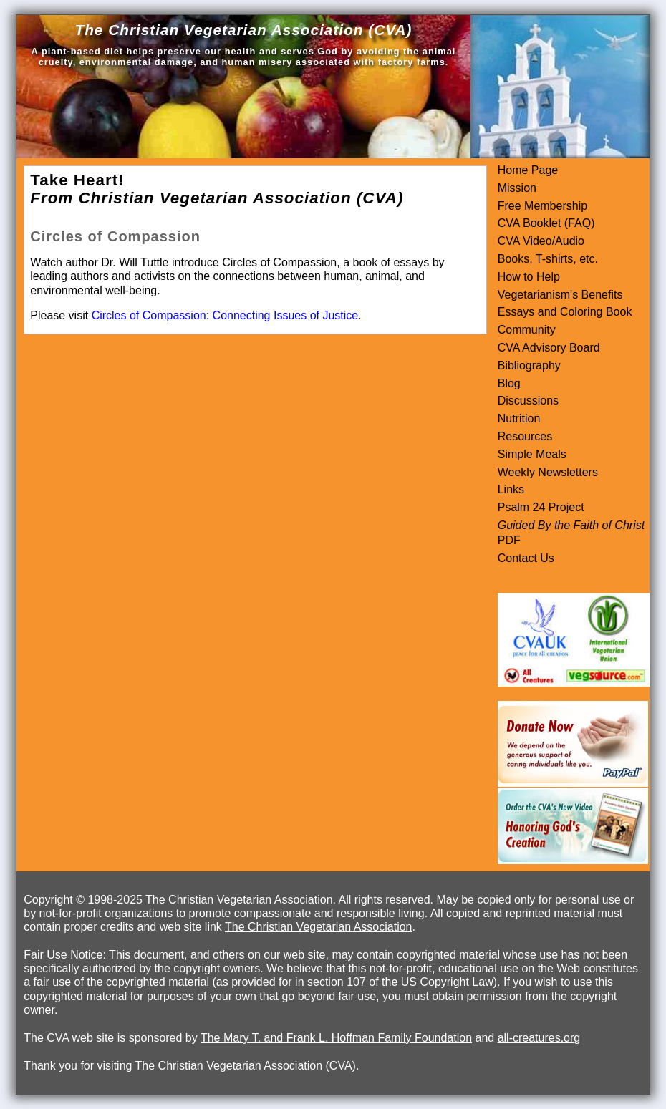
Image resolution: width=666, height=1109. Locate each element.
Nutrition (519, 418)
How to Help (529, 277)
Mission (517, 188)
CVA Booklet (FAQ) (546, 223)
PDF (509, 540)
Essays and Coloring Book (565, 312)
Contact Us (526, 558)
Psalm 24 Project (541, 507)
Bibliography (529, 365)
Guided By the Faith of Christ (571, 525)
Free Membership (542, 206)
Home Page (528, 170)
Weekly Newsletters (548, 472)
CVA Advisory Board (549, 348)
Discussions (528, 400)
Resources (525, 436)
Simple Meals (532, 454)
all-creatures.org (539, 1038)
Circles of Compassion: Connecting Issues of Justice (225, 315)
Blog (509, 383)
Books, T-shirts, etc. (548, 259)
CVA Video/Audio (541, 241)
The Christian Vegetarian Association (318, 927)
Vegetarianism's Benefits (560, 295)
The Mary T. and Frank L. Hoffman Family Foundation (336, 1038)
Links (511, 489)
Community (527, 330)
